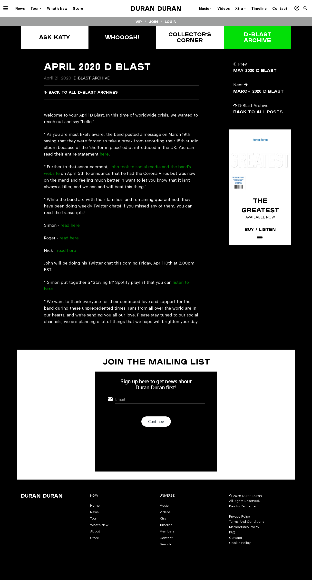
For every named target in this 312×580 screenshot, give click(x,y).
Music (164, 505)
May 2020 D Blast (255, 70)
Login (170, 22)
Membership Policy (244, 527)
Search (165, 544)
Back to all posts (258, 111)
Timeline (166, 525)
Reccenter (249, 506)
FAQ (232, 532)
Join (153, 22)
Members (167, 531)
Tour (93, 518)
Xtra (163, 518)
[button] (307, 8)
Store (94, 538)
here (104, 154)
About (95, 531)
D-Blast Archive (92, 78)
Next (240, 85)
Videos (165, 512)
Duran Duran (156, 8)
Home (95, 505)
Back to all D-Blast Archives (81, 92)
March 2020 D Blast (258, 91)
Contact (166, 538)
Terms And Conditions (246, 521)
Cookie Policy (240, 542)
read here (70, 225)
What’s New (99, 525)
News (94, 512)
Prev (240, 64)
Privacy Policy (240, 516)
